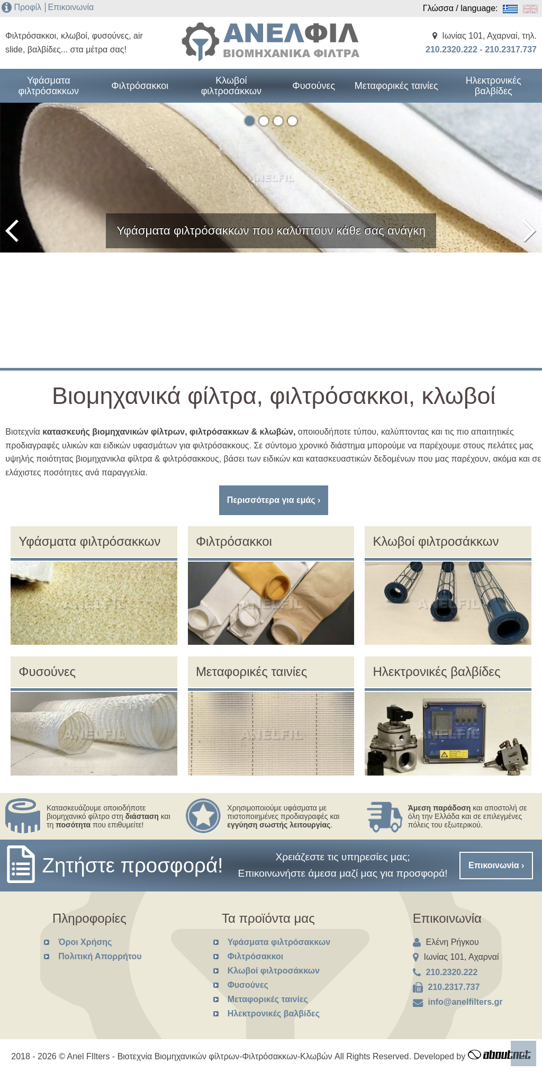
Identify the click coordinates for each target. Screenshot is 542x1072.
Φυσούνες (313, 85)
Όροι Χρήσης (85, 942)
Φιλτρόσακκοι (139, 85)
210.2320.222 (451, 49)
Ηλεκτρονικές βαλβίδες (493, 85)
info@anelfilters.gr (465, 1001)
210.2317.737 (511, 49)
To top (523, 1053)
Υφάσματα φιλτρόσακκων (49, 85)
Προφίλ (27, 7)
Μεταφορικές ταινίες (396, 85)
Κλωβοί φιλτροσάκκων (231, 85)
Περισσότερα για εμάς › (274, 500)
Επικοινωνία (71, 7)
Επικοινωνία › (496, 865)
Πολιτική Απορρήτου (99, 956)
